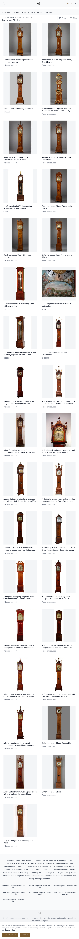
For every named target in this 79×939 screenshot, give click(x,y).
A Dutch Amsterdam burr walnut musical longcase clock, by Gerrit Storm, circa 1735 (58, 499)
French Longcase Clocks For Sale (39, 884)
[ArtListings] (39, 910)
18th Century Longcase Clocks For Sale (39, 891)
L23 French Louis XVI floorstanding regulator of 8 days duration (17, 205)
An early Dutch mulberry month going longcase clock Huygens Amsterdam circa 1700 (18, 401)
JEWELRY (49, 10)
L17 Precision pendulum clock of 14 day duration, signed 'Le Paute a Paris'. (19, 351)
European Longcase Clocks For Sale (13, 884)
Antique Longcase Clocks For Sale (13, 898)
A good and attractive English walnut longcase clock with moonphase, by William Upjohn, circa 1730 (57, 645)
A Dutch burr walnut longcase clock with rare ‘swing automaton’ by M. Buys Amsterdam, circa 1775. (58, 694)
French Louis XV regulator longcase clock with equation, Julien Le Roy (56, 107)
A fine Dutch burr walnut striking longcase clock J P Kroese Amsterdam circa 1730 (19, 450)
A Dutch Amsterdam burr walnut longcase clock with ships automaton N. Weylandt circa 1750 (19, 743)
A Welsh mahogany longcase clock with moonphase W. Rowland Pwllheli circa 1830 (19, 645)
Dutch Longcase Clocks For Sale (65, 883)
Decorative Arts (11, 15)
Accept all (25, 935)
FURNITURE (6, 10)
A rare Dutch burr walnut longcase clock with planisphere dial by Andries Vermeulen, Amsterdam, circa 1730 (20, 791)
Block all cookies (10, 935)
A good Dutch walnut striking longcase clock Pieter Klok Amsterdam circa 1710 (19, 498)
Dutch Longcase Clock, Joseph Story (57, 741)
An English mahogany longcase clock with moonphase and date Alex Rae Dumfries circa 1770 (18, 596)
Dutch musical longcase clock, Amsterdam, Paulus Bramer (16, 156)
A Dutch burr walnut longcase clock (18, 106)
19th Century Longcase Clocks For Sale (14, 891)
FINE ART (16, 10)
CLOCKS (40, 10)
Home (4, 15)
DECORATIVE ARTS (28, 10)
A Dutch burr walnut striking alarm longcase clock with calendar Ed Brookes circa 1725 (56, 596)
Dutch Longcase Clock (51, 789)
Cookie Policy (10, 930)
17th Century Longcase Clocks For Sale (65, 891)
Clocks (19, 15)
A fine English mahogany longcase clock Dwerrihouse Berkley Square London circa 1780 (58, 547)
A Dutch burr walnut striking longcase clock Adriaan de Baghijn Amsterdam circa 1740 (18, 694)
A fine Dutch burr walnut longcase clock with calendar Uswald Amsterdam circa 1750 (58, 401)
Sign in (69, 3)
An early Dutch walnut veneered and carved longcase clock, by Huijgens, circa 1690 (18, 547)
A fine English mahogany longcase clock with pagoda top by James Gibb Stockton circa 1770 (58, 450)
